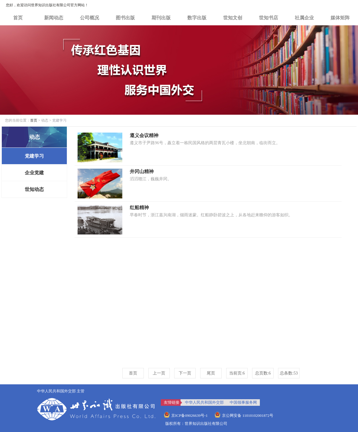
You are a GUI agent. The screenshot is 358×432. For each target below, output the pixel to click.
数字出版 (196, 17)
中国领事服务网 (243, 402)
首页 (18, 17)
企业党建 (34, 172)
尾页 (211, 373)
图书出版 (125, 17)
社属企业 (304, 17)
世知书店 (268, 17)
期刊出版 (161, 17)
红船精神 (139, 207)
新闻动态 (53, 17)
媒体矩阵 (340, 17)
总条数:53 (289, 373)
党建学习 (34, 155)
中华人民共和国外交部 (204, 402)
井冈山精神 (142, 171)
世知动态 (34, 189)
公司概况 (89, 17)
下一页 (185, 373)
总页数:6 (263, 373)
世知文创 (232, 17)
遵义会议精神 (144, 135)
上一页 (159, 373)
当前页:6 (237, 373)
